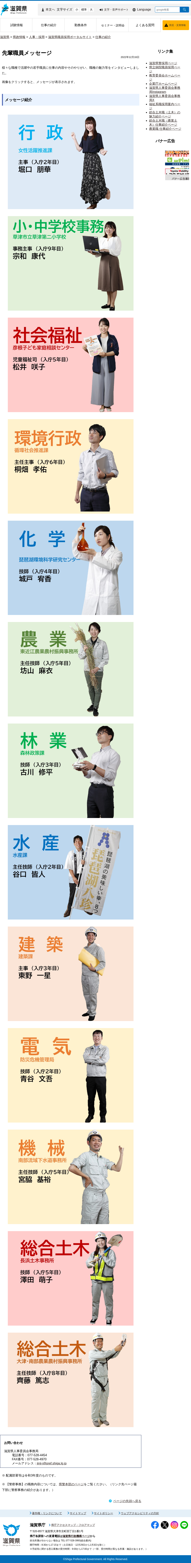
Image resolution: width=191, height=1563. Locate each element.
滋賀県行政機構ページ (76, 1536)
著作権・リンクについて (47, 1513)
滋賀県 (4, 37)
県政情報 (19, 37)
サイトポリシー (103, 1513)
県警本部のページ (71, 1484)
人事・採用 (37, 37)
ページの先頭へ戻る (127, 1501)
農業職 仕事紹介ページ (165, 128)
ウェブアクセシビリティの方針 (140, 1513)
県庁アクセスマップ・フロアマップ (73, 1524)
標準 (84, 9)
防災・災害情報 (177, 25)
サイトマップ (78, 1513)
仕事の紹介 (103, 37)
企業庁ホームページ (163, 83)
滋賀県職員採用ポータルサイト (70, 37)
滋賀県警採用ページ (163, 63)
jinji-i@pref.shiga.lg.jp (51, 1463)
